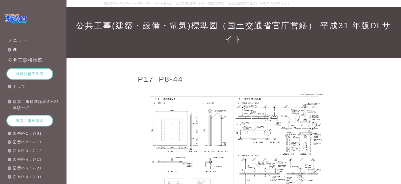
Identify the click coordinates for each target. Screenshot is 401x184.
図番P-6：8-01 (27, 177)
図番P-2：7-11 (27, 142)
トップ (19, 86)
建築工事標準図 (29, 121)
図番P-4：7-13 (27, 159)
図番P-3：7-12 (27, 150)
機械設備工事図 (29, 74)
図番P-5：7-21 (27, 168)
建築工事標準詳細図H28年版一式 (36, 104)
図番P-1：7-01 (27, 133)
